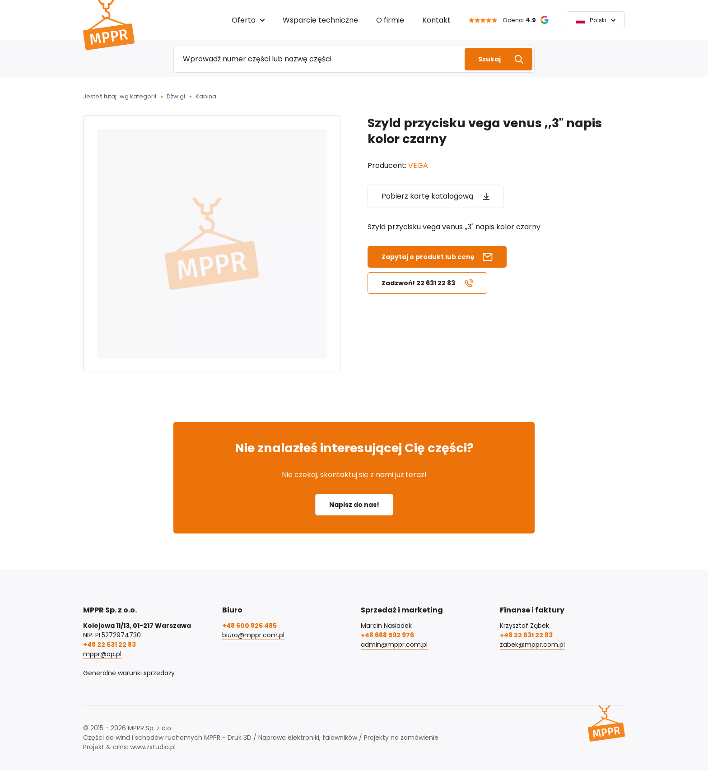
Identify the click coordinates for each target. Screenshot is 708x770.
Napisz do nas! (354, 504)
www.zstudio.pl (153, 746)
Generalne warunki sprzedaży (129, 672)
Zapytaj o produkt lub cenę (428, 256)
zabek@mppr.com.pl (532, 644)
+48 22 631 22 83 (109, 644)
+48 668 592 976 (387, 635)
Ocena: (519, 20)
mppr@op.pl (102, 654)
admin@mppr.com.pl (394, 644)
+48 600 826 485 (249, 625)
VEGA (418, 165)
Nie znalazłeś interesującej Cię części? (354, 448)
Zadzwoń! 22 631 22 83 (418, 283)
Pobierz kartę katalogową (428, 196)
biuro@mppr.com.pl (253, 635)
